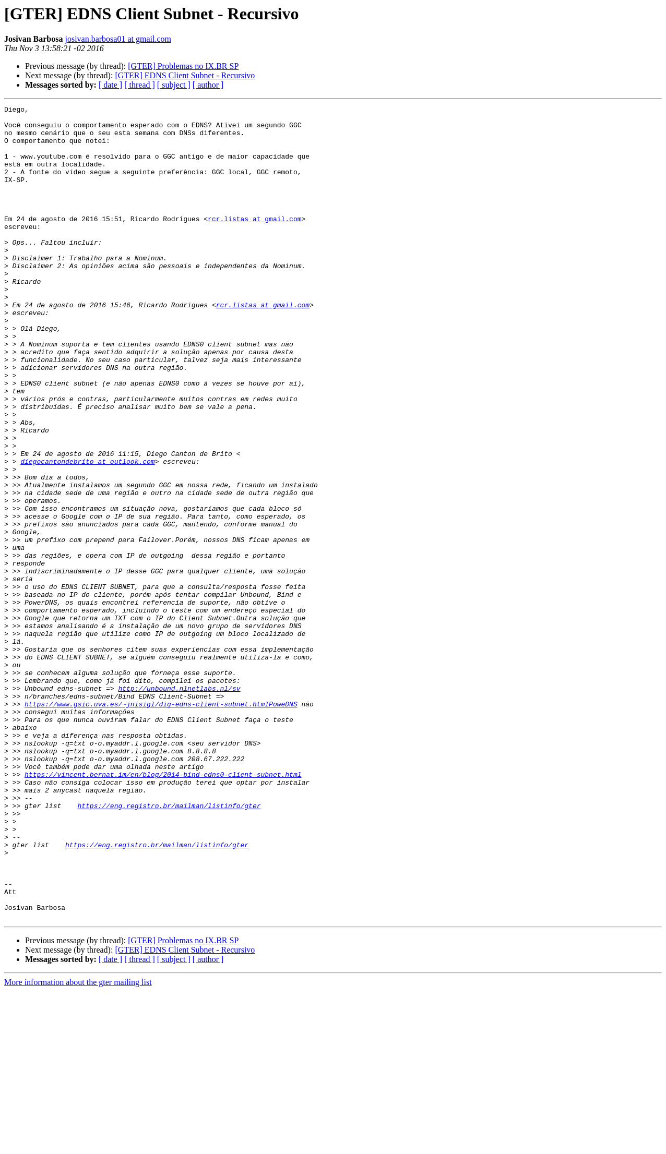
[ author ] (208, 84)
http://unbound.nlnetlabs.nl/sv (179, 805)
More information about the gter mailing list (78, 1144)
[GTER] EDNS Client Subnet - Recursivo (185, 75)
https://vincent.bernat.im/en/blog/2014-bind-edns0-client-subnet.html (163, 908)
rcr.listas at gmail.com (254, 242)
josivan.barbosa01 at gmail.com (118, 38)
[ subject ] (174, 84)
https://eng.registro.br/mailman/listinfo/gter (168, 946)
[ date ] (110, 84)
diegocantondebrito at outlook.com (87, 533)
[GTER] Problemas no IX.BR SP (183, 66)
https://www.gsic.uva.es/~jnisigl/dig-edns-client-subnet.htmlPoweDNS (161, 824)
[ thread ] (139, 84)
